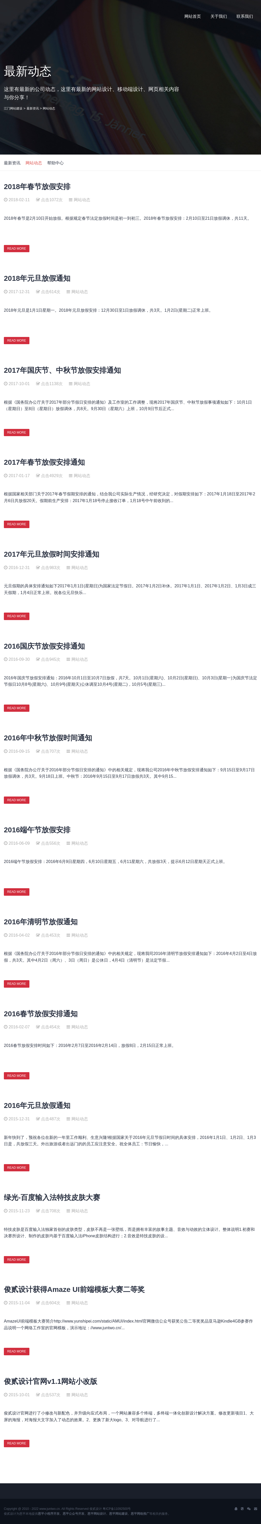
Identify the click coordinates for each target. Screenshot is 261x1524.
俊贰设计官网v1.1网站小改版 (50, 1381)
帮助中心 (55, 163)
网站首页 (192, 16)
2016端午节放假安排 (37, 830)
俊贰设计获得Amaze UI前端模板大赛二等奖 (74, 1289)
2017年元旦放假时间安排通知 (51, 554)
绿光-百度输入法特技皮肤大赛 (52, 1197)
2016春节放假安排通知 (41, 1014)
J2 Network (25, 17)
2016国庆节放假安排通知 (44, 646)
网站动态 (49, 108)
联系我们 (244, 16)
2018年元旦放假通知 (37, 278)
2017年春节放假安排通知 (44, 462)
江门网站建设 (13, 108)
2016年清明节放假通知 (41, 922)
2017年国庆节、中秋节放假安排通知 (62, 370)
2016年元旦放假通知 (37, 1106)
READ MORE (16, 248)
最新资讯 (33, 108)
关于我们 (218, 16)
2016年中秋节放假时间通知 (48, 738)
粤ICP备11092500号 (117, 1509)
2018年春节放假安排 (37, 187)
